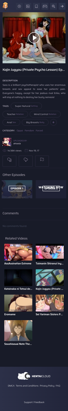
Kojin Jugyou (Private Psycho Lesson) (50, 289)
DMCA (11, 386)
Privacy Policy (47, 386)
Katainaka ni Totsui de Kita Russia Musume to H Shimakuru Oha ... (18, 289)
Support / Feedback (34, 402)
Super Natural (26, 106)
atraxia (17, 143)
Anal (11, 122)
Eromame (10, 314)
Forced (39, 130)
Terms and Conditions (27, 386)
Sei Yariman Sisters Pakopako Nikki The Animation (50, 314)
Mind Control (45, 114)
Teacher (15, 114)
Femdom (29, 130)
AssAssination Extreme (17, 263)
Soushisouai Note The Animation (18, 344)
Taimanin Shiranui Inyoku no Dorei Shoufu (50, 263)
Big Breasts (35, 122)
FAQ (58, 386)
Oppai (20, 130)
